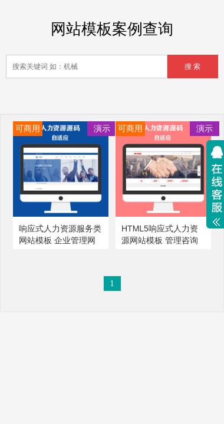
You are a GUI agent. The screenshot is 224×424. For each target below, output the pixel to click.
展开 (215, 189)
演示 (102, 128)
